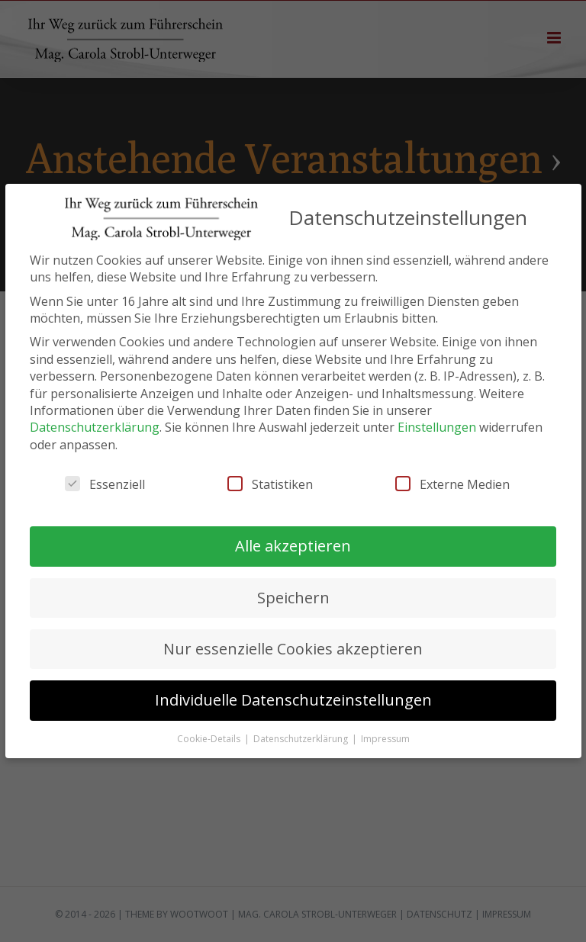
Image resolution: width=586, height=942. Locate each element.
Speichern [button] (293, 597)
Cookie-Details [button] (210, 738)
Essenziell (105, 484)
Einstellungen (437, 427)
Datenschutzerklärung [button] (301, 738)
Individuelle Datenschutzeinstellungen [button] (293, 700)
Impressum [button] (385, 738)
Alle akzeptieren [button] (293, 545)
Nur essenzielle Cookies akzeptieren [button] (293, 648)
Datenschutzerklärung (94, 427)
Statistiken (270, 484)
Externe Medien (452, 484)
